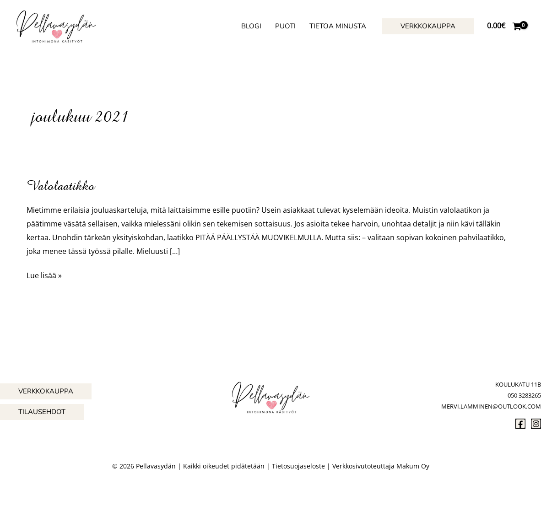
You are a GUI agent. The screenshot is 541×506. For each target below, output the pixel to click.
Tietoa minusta (337, 26)
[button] (428, 26)
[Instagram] (536, 424)
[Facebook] (520, 424)
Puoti (285, 26)
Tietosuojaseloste (298, 466)
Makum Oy (412, 466)
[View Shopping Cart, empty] (504, 26)
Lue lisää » (44, 274)
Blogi (251, 26)
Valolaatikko (61, 186)
